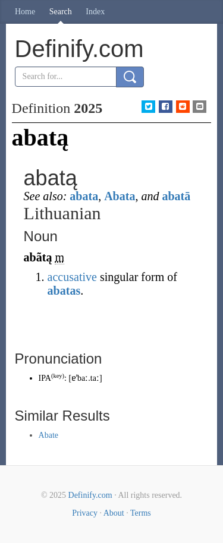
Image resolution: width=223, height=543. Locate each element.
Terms (140, 513)
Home (25, 11)
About (113, 513)
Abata (119, 196)
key (57, 375)
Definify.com (90, 495)
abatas (64, 290)
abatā (176, 196)
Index (95, 11)
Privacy (85, 513)
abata (84, 196)
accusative (72, 276)
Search (60, 11)
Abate (48, 435)
